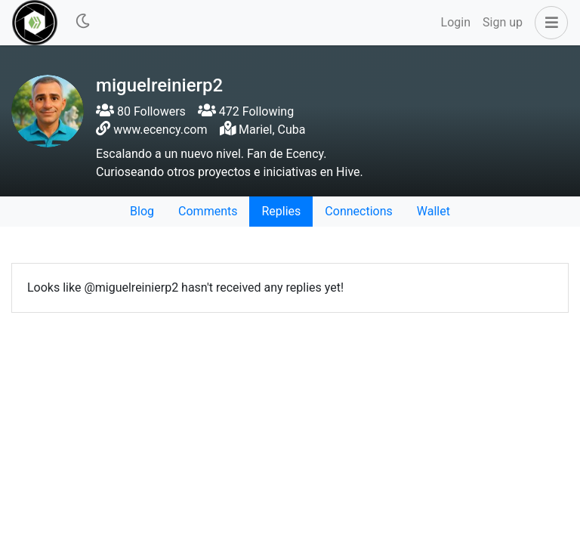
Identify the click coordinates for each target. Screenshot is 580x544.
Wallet (433, 211)
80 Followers (141, 111)
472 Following (246, 111)
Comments (207, 211)
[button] (548, 22)
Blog (142, 211)
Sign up (503, 22)
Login (455, 22)
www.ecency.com (160, 129)
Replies (281, 211)
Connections (358, 211)
